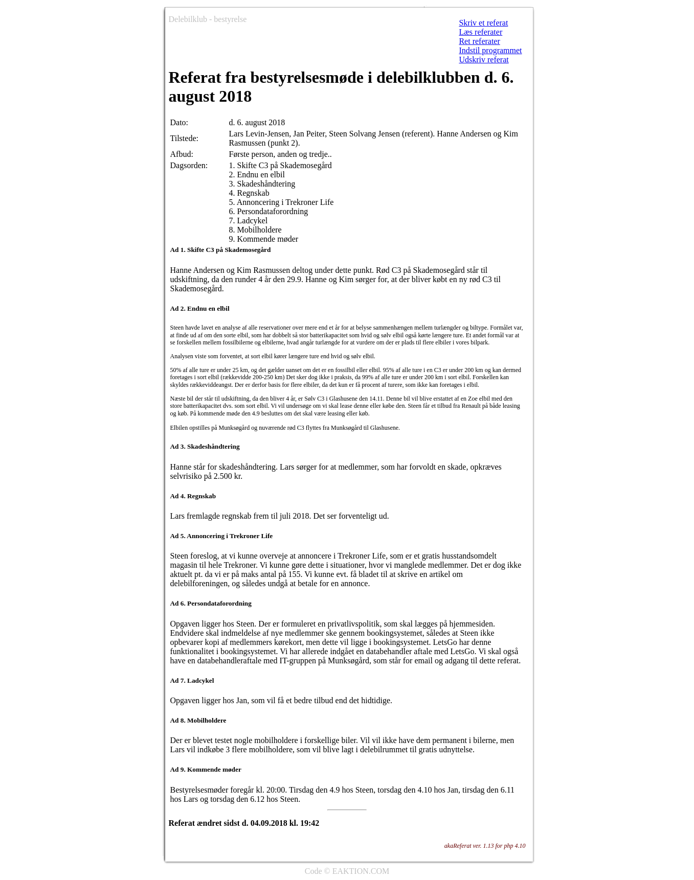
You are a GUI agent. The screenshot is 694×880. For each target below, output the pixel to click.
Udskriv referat (483, 59)
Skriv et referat (483, 22)
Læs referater (480, 32)
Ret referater (479, 41)
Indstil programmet (490, 50)
